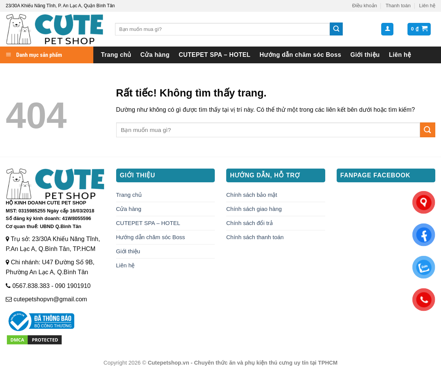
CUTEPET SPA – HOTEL (214, 54)
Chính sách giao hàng (254, 209)
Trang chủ (116, 54)
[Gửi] (336, 29)
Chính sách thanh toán (255, 237)
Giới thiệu (365, 54)
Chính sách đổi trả (249, 223)
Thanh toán (398, 5)
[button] (387, 29)
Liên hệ (427, 5)
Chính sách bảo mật (251, 194)
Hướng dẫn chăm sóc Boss (300, 54)
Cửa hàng (155, 54)
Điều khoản (364, 5)
